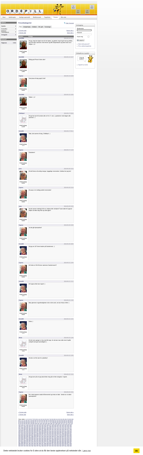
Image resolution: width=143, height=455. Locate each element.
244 (27, 433)
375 (40, 442)
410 (22, 445)
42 (39, 420)
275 (52, 435)
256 (58, 433)
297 (55, 436)
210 (47, 430)
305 (22, 438)
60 (72, 420)
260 (68, 433)
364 (65, 440)
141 (32, 426)
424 (58, 445)
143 (37, 426)
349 (27, 440)
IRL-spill (40, 27)
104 (46, 423)
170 (52, 428)
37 (30, 420)
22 (58, 419)
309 (32, 438)
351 (32, 440)
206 (37, 430)
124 (42, 425)
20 (54, 419)
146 (45, 426)
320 (60, 438)
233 (52, 432)
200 (22, 430)
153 (63, 426)
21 (56, 419)
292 (42, 436)
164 (37, 428)
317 (52, 438)
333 (40, 439)
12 (40, 419)
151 (58, 426)
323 (68, 438)
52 (57, 420)
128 (52, 425)
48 (50, 420)
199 (19, 430)
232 (50, 432)
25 (63, 419)
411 (24, 445)
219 (70, 430)
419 (45, 445)
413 (30, 445)
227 (37, 432)
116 (22, 425)
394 (35, 443)
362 (60, 440)
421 (50, 445)
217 (65, 430)
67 (30, 422)
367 (19, 442)
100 (36, 423)
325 (19, 439)
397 (42, 443)
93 (22, 423)
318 (55, 438)
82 (57, 422)
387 (70, 442)
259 (65, 433)
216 (63, 430)
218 (68, 430)
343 (65, 439)
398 (45, 443)
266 (30, 435)
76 (46, 422)
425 (60, 445)
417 (40, 445)
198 (70, 429)
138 (24, 426)
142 (35, 426)
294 (47, 436)
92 (21, 423)
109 (59, 423)
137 (22, 426)
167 (45, 428)
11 (38, 419)
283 (19, 436)
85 (63, 422)
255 (55, 433)
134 (68, 425)
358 (50, 440)
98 (32, 423)
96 (28, 423)
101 (38, 423)
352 (35, 440)
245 (30, 433)
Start (4, 17)
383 (60, 442)
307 (27, 438)
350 (30, 440)
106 (51, 423)
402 (55, 443)
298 (58, 436)
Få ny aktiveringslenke (84, 46)
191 (52, 429)
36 (28, 420)
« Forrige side (22, 30)
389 (22, 443)
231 (47, 432)
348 (24, 440)
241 (19, 433)
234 (55, 432)
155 (68, 426)
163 (35, 428)
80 (53, 422)
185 (37, 429)
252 (47, 433)
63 (22, 422)
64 (24, 422)
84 (61, 422)
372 (32, 442)
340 (58, 439)
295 (50, 436)
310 (35, 438)
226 (35, 432)
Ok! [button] (136, 451)
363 (63, 440)
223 (27, 432)
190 (50, 429)
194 (60, 429)
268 (35, 435)
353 (37, 440)
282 (70, 435)
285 (24, 436)
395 (37, 443)
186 (40, 429)
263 (22, 435)
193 (58, 429)
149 (52, 426)
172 (58, 428)
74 (42, 422)
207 (40, 430)
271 (42, 435)
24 (61, 419)
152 (60, 426)
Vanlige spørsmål (24, 17)
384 (63, 442)
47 (48, 420)
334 (42, 439)
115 (19, 425)
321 (63, 438)
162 (32, 428)
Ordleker (34, 27)
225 (32, 432)
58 (68, 420)
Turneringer (48, 27)
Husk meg (80, 36)
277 (58, 435)
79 (52, 422)
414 (32, 445)
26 (65, 419)
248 (37, 433)
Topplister (47, 17)
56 (64, 420)
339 (55, 439)
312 (40, 438)
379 (50, 442)
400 (50, 443)
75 (44, 422)
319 (58, 438)
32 (21, 420)
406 (65, 443)
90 (72, 422)
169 (50, 428)
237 (63, 432)
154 (65, 426)
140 (30, 426)
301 (65, 436)
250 (42, 433)
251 (45, 433)
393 (32, 443)
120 (32, 425)
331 (35, 439)
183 (32, 429)
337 (50, 439)
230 (45, 432)
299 (60, 436)
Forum (56, 17)
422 (52, 445)
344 (68, 439)
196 (65, 429)
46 (46, 420)
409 (19, 445)
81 (55, 422)
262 (19, 435)
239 (68, 432)
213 (55, 430)
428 (68, 445)
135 (70, 425)
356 (45, 440)
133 (65, 425)
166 (42, 428)
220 (19, 432)
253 (50, 433)
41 (37, 420)
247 (35, 433)
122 (37, 425)
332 (37, 439)
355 (42, 440)
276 (55, 435)
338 (52, 439)
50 (53, 420)
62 (21, 422)
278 (60, 435)
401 (52, 443)
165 (40, 428)
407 (68, 443)
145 (42, 426)
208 (42, 430)
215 (60, 430)
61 (19, 422)
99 (33, 423)
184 (35, 429)
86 (64, 422)
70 (35, 422)
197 (68, 429)
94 (24, 423)
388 (19, 443)
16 (47, 419)
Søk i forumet (70, 23)
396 (40, 443)
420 (47, 445)
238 (65, 432)
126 (47, 425)
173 (60, 428)
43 (41, 420)
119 (30, 425)
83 (59, 422)
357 (47, 440)
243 (24, 433)
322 (65, 438)
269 (37, 435)
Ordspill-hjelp (26, 27)
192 (55, 429)
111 (64, 423)
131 (60, 425)
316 (50, 438)
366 (70, 440)
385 (65, 442)
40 (35, 420)
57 (66, 420)
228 (40, 432)
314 (45, 438)
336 (47, 439)
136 (19, 426)
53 (59, 420)
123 (40, 425)
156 (70, 426)
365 (68, 440)
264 (24, 435)
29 (71, 419)
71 (37, 422)
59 (70, 420)
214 (58, 430)
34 (24, 420)
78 (50, 422)
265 (27, 435)
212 (52, 430)
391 (27, 443)
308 (30, 438)
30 (72, 419)
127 (50, 425)
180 (24, 429)
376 (42, 442)
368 (22, 442)
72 (39, 422)
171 (55, 428)
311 (37, 438)
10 (36, 419)
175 (65, 428)
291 (40, 436)
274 (50, 435)
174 (63, 428)
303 (70, 436)
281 (68, 435)
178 (19, 429)
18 (50, 419)
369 (24, 442)
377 (45, 442)
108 (56, 423)
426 (63, 445)
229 (42, 432)
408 (70, 443)
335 (45, 439)
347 (22, 440)
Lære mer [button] (87, 451)
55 (63, 420)
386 (68, 442)
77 (48, 422)
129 (55, 425)
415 (35, 445)
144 (40, 426)
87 (66, 422)
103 (43, 423)
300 (63, 436)
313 (42, 438)
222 (24, 432)
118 (27, 425)
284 (22, 436)
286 (27, 436)
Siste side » (70, 33)
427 (65, 445)
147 (47, 426)
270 (40, 435)
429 (70, 445)
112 (66, 423)
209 (45, 430)
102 (41, 423)
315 (47, 438)
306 (24, 438)
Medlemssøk (37, 17)
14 (43, 419)
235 (58, 432)
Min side (63, 17)
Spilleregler (12, 17)
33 (22, 420)
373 (35, 442)
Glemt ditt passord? (83, 44)
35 (26, 420)
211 (50, 430)
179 (22, 429)
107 (54, 423)
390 (24, 443)
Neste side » (70, 30)
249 (40, 433)
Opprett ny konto (83, 64)
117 (24, 425)
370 (27, 442)
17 (49, 419)
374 (37, 442)
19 (52, 419)
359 (52, 440)
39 (33, 420)
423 (55, 445)
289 (35, 436)
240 (70, 432)
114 (72, 423)
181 (27, 429)
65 (26, 422)
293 (45, 436)
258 (63, 433)
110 (61, 423)
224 (30, 432)
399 (47, 443)
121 (35, 425)
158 (22, 428)
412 (27, 445)
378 (47, 442)
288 (32, 436)
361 (58, 440)
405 (63, 443)
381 (55, 442)
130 (58, 425)
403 (58, 443)
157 (19, 428)
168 (47, 428)
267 (32, 435)
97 (30, 423)
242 (22, 433)
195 (63, 429)
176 (68, 428)
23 (60, 419)
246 (32, 433)
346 (19, 440)
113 (69, 423)
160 (27, 428)
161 (30, 428)
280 (65, 435)
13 (41, 419)
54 (61, 420)
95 (26, 423)
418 (42, 445)
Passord (79, 32)
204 (32, 430)
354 (40, 440)
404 (60, 443)
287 (30, 436)
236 (60, 432)
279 (63, 435)
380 (52, 442)
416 (37, 445)
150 (55, 426)
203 (30, 430)
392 (30, 443)
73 (41, 422)
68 (32, 422)
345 (70, 439)
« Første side (22, 33)
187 (42, 429)
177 (70, 428)
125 (45, 425)
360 (55, 440)
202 (27, 430)
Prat (20, 27)
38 (32, 420)
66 (28, 422)
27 (67, 419)
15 (45, 419)
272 (45, 435)
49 (52, 420)
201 (24, 430)
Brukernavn (80, 28)
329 (30, 439)
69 (33, 422)
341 (60, 439)
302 (68, 436)
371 (30, 442)
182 (30, 429)
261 (70, 433)
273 (47, 435)
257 (60, 433)
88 (68, 422)
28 (69, 419)
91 (19, 423)
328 (27, 439)
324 (70, 438)
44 (42, 420)
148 (50, 426)
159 (24, 428)
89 (70, 422)
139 (27, 426)
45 (44, 420)
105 (49, 423)
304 (19, 438)
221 (22, 432)
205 (35, 430)
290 (37, 436)
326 (22, 439)
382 (58, 442)
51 (55, 420)
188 (45, 429)
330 (32, 439)
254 (52, 433)
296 (52, 436)
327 (24, 439)
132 (63, 425)
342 (63, 439)
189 (47, 429)
